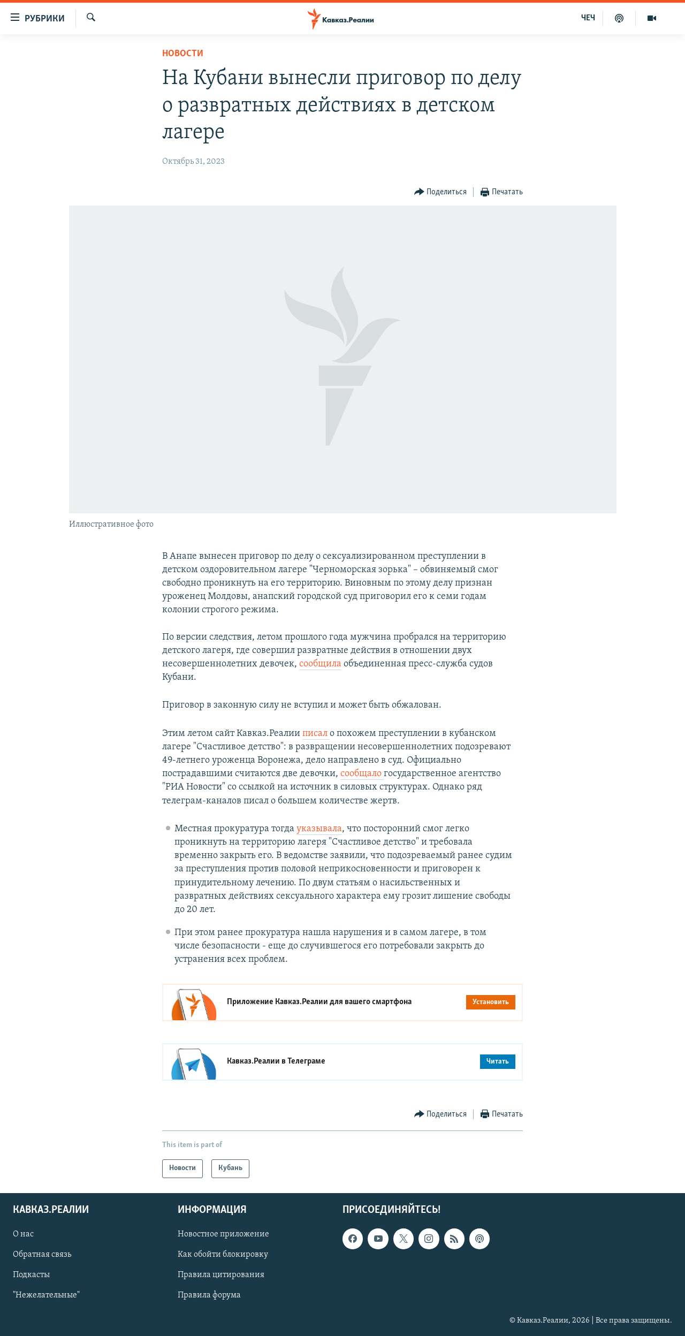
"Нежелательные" (46, 1295)
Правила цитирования (221, 1275)
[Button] (440, 192)
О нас (23, 1234)
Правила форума (209, 1295)
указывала (319, 829)
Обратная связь (42, 1254)
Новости (182, 54)
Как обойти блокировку (223, 1254)
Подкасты (31, 1275)
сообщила (320, 664)
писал (316, 733)
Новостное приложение (223, 1234)
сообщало (362, 774)
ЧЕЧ (588, 18)
